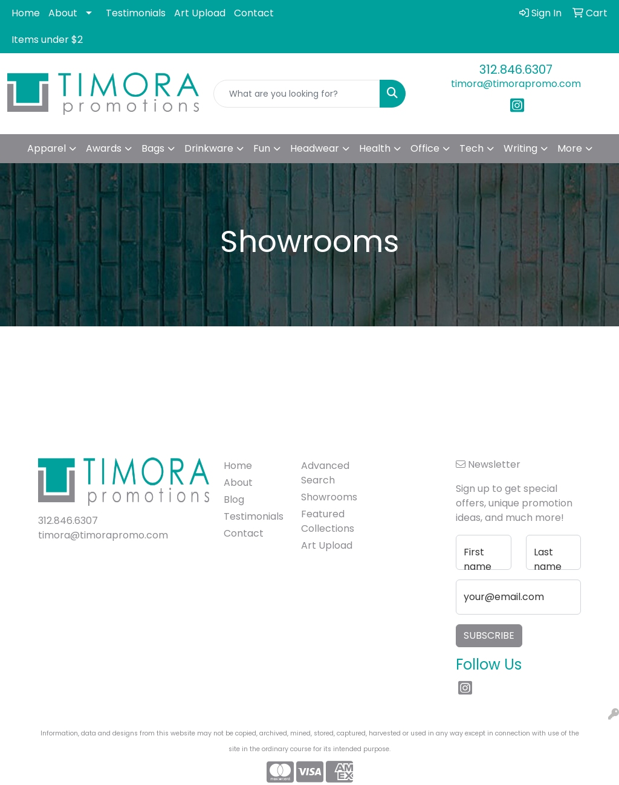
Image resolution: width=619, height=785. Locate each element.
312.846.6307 (516, 69)
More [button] (569, 148)
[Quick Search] (296, 94)
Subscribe (489, 635)
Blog (234, 499)
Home (25, 13)
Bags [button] (152, 148)
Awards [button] (104, 148)
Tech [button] (471, 148)
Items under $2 (47, 40)
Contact (254, 13)
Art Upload (199, 13)
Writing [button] (520, 148)
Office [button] (424, 148)
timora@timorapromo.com (516, 84)
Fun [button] (261, 148)
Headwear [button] (314, 148)
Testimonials (136, 13)
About (62, 13)
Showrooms (329, 497)
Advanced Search (325, 473)
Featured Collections (327, 521)
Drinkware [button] (208, 148)
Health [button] (375, 148)
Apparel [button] (46, 148)
